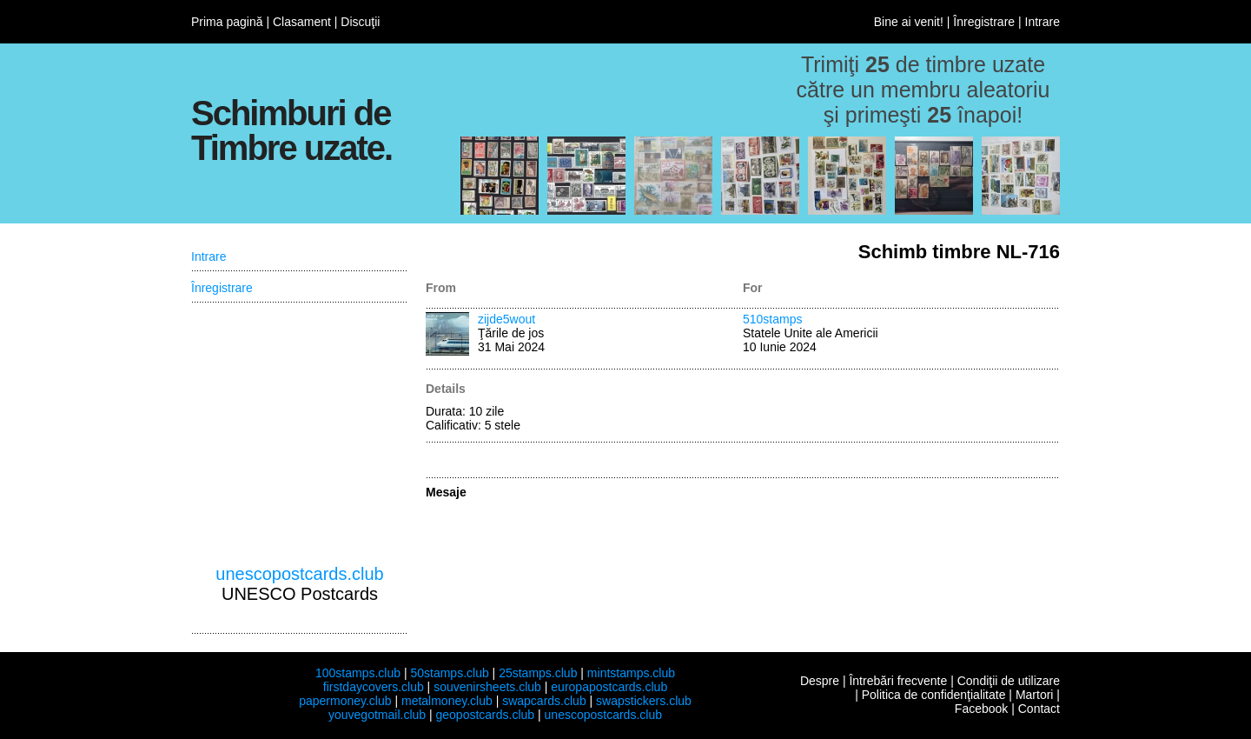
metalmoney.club (447, 701)
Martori (1035, 695)
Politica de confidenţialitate (934, 695)
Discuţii (360, 22)
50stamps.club (449, 673)
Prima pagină (227, 22)
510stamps (772, 319)
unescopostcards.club (299, 573)
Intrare (1042, 22)
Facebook (981, 709)
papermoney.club (345, 701)
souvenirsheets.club (487, 687)
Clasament (302, 22)
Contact (1039, 709)
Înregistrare (984, 22)
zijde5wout (506, 319)
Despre (819, 681)
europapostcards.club (609, 687)
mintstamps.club (631, 673)
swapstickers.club (644, 701)
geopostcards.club (485, 715)
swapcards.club (544, 701)
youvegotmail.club (377, 715)
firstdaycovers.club (373, 687)
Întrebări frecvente (898, 681)
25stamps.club (538, 673)
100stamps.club (357, 673)
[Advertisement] (299, 434)
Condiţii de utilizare (1008, 681)
